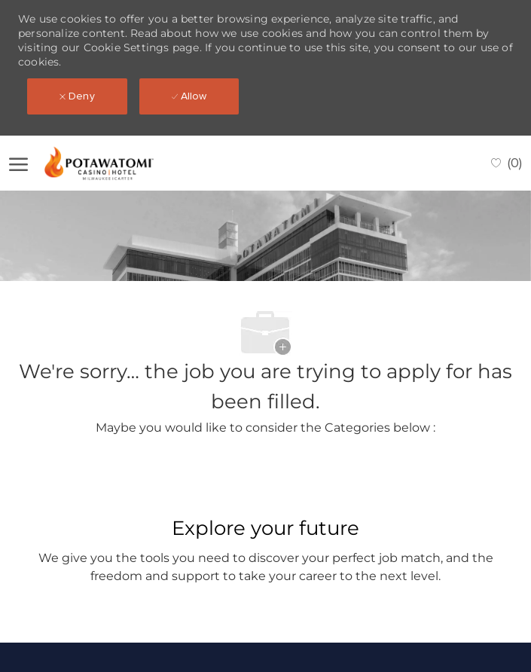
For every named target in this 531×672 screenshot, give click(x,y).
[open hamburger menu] (18, 163)
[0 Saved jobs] (506, 163)
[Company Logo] (112, 163)
